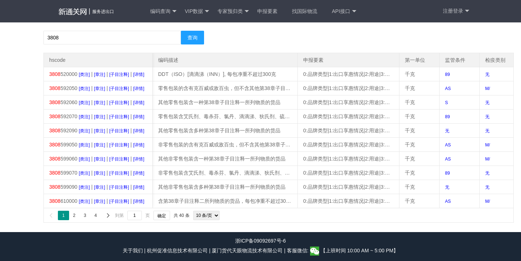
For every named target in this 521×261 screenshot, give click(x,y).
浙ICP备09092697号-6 (260, 241)
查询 (192, 37)
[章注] (99, 74)
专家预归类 (233, 11)
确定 (161, 215)
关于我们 (133, 250)
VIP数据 (197, 11)
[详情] (138, 74)
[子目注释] (119, 74)
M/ (487, 88)
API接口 (344, 11)
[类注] (84, 74)
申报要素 (267, 11)
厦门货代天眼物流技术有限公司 (248, 250)
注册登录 (456, 11)
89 (447, 74)
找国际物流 (304, 11)
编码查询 (163, 11)
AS (448, 88)
